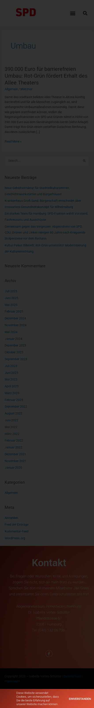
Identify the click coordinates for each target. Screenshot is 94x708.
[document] (47, 354)
